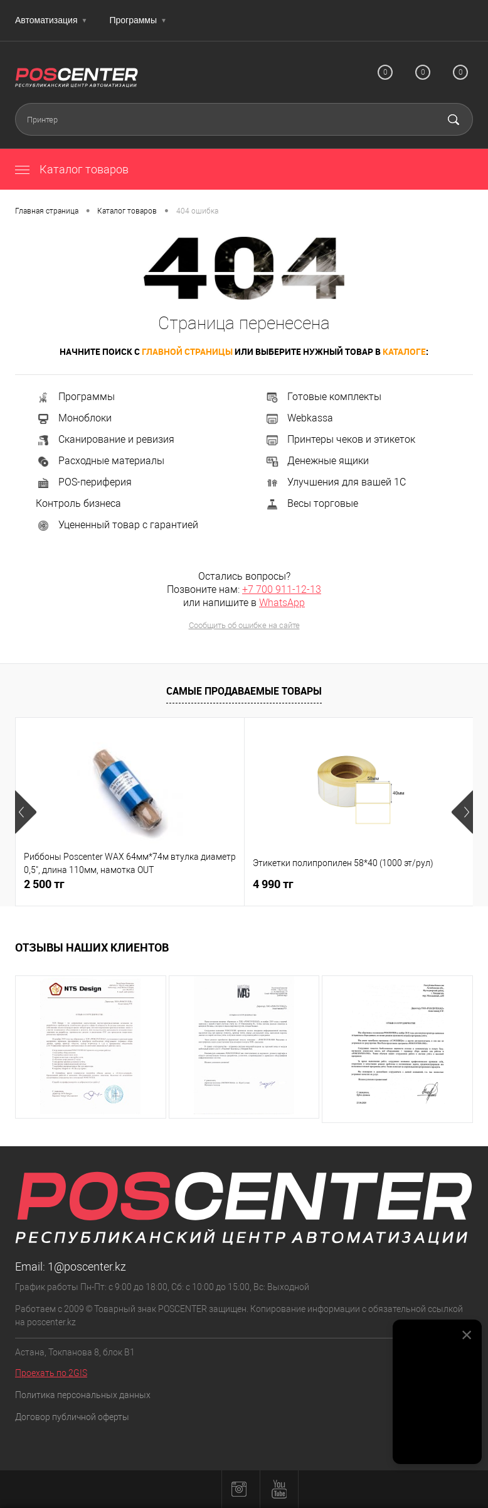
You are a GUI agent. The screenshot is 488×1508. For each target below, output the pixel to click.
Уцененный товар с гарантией (117, 525)
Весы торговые (311, 503)
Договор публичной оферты (72, 1417)
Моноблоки (74, 418)
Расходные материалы (100, 461)
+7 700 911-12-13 (281, 589)
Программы (138, 20)
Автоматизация (51, 20)
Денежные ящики (317, 461)
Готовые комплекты (323, 397)
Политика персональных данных (83, 1395)
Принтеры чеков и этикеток (340, 439)
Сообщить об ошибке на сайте (244, 625)
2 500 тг (44, 884)
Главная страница (46, 211)
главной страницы (187, 351)
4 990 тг (273, 884)
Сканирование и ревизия (105, 439)
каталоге (404, 351)
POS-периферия (84, 482)
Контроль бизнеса (78, 503)
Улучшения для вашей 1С (335, 482)
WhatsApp (282, 603)
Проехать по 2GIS (51, 1373)
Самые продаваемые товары (244, 691)
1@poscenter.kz (87, 1266)
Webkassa (299, 418)
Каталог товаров (72, 169)
